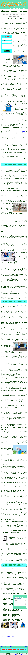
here (18, 589)
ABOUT (17, 8)
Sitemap (2, 646)
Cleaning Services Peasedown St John (14, 593)
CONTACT (20, 8)
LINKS (14, 8)
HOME (11, 8)
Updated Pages (10, 646)
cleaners (23, 29)
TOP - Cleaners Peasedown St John (9, 635)
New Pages (5, 646)
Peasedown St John (18, 305)
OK (21, 654)
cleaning (21, 36)
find (5, 571)
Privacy (26, 646)
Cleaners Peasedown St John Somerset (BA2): (12, 18)
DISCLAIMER (24, 8)
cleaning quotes (9, 588)
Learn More (17, 654)
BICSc (23, 131)
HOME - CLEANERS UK (14, 642)
